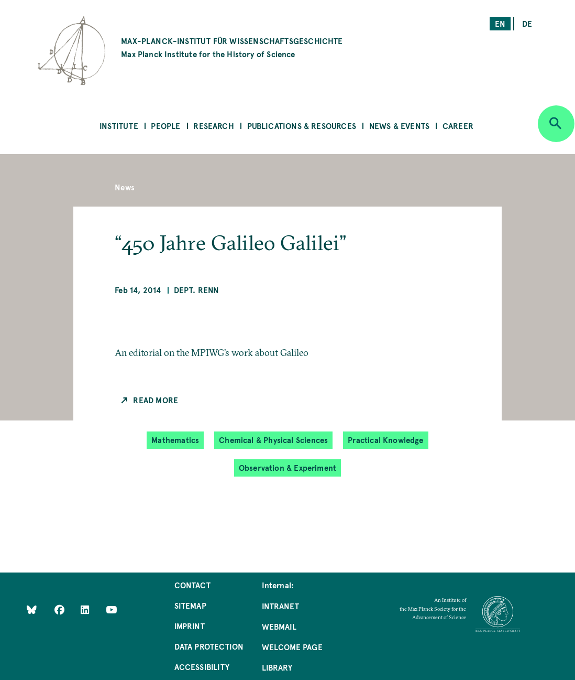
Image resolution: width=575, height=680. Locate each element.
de (527, 23)
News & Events (399, 125)
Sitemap (190, 605)
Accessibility (201, 666)
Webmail (279, 626)
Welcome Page (292, 646)
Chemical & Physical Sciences (273, 439)
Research (213, 125)
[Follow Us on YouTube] (111, 608)
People (165, 125)
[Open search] (556, 123)
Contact (192, 584)
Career (458, 125)
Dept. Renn (196, 289)
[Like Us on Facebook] (60, 608)
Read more (155, 399)
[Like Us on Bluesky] (32, 608)
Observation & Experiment (287, 467)
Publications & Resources (301, 125)
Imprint (189, 625)
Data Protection (209, 646)
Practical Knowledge (385, 439)
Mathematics (175, 439)
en (500, 23)
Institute (118, 125)
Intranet (280, 605)
